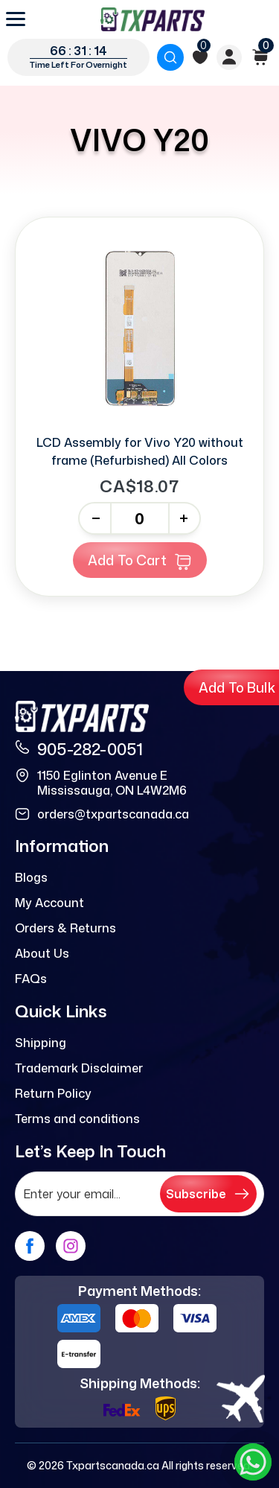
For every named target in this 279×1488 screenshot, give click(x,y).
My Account (49, 902)
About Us (42, 953)
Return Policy (53, 1093)
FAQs (31, 978)
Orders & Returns (65, 928)
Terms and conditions (77, 1118)
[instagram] (71, 1246)
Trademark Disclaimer (79, 1068)
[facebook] (30, 1246)
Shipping (40, 1042)
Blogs (31, 877)
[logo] (152, 19)
